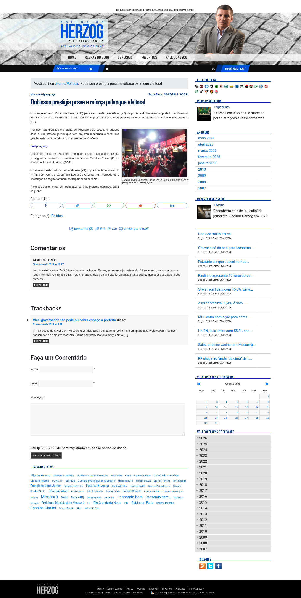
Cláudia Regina (40, 480)
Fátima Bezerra (97, 486)
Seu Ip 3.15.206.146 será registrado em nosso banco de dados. (79, 448)
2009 (202, 176)
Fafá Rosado (179, 481)
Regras (129, 588)
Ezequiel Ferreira (162, 481)
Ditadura (219, 205)
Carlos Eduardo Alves (166, 475)
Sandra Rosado (66, 508)
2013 (203, 514)
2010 (202, 169)
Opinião (141, 588)
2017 (203, 491)
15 (267, 407)
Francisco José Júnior (46, 486)
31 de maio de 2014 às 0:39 (48, 324)
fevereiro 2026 (209, 157)
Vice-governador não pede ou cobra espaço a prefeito (74, 320)
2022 (203, 461)
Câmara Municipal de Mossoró (96, 480)
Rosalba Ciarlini (43, 508)
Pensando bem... (158, 497)
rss (114, 229)
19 (236, 412)
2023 (203, 456)
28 (257, 417)
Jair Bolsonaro (95, 491)
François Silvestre (73, 486)
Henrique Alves (58, 491)
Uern (79, 508)
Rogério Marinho (165, 503)
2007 (202, 188)
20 (246, 412)
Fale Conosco (176, 57)
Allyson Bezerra (40, 475)
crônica (70, 480)
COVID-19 (57, 481)
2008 (202, 182)
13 (246, 407)
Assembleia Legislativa (63, 476)
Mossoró (49, 496)
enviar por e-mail (136, 229)
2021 (203, 467)
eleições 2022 (143, 481)
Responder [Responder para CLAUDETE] (41, 285)
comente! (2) (83, 229)
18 (225, 412)
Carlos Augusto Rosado (138, 475)
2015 (203, 502)
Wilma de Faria (92, 508)
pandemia (109, 497)
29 (267, 417)
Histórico (180, 588)
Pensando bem (130, 497)
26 (236, 417)
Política (72, 84)
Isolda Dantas (77, 491)
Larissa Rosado (132, 491)
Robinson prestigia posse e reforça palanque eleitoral (88, 102)
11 (225, 407)
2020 (203, 473)
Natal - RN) (77, 497)
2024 (203, 450)
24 (216, 417)
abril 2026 (206, 144)
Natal (64, 497)
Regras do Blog (97, 57)
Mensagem (37, 397)
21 (257, 412)
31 (216, 423)
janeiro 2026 (207, 163)
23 (205, 417)
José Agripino (113, 491)
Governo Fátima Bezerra (159, 486)
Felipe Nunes (221, 107)
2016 (203, 496)
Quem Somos (115, 588)
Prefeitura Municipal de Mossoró (62, 502)
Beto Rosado (116, 476)
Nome (34, 369)
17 (216, 412)
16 (205, 412)
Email (34, 383)
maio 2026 (206, 138)
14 (257, 407)
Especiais (125, 57)
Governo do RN (137, 486)
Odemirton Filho (94, 497)
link (102, 229)
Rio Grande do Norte (107, 502)
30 (205, 423)
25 (225, 417)
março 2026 (207, 151)
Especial (153, 588)
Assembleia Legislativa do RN (92, 475)
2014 (203, 508)
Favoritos (149, 57)
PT (88, 502)
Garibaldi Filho (119, 486)
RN (126, 502)
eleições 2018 (125, 481)
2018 (203, 485)
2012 (203, 520)
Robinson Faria (142, 503)
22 (267, 412)
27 (246, 417)
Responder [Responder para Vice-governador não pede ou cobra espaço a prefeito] (41, 341)
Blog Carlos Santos (82, 34)
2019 (203, 479)
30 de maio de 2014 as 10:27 (48, 264)
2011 (203, 526)
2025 (203, 444)
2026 (203, 438)
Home (72, 57)
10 (216, 407)
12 (236, 407)
